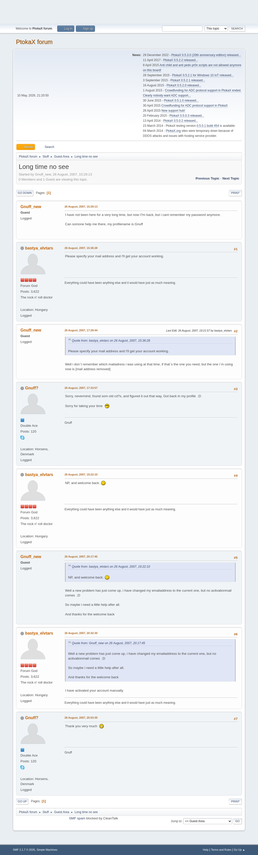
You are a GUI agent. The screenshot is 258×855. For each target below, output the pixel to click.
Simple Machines (47, 849)
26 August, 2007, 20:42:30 (81, 633)
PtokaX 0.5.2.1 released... (188, 80)
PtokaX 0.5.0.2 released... (180, 120)
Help (205, 849)
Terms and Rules (221, 849)
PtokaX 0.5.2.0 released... (184, 85)
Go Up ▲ (239, 849)
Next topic (230, 178)
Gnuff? (31, 388)
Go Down (25, 192)
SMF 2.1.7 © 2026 (24, 849)
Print (235, 192)
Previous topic (207, 178)
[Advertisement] (129, 11)
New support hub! (173, 110)
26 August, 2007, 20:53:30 (81, 717)
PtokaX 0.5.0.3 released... (187, 115)
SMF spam (77, 818)
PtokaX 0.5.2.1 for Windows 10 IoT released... (203, 75)
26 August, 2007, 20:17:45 (81, 556)
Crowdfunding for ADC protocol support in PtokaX (195, 105)
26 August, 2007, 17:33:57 (81, 387)
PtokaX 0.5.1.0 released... (181, 100)
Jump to (176, 821)
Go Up (22, 801)
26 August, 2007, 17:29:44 (81, 330)
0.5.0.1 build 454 (208, 126)
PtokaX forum (34, 41)
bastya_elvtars (39, 248)
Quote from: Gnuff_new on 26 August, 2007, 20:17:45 (108, 643)
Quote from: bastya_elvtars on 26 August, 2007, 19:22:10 (111, 566)
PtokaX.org (173, 131)
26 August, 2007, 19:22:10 (81, 474)
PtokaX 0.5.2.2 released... (180, 60)
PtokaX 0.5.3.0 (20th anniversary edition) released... (206, 55)
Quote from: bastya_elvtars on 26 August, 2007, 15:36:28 (111, 340)
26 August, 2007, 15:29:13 (81, 206)
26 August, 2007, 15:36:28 (81, 247)
